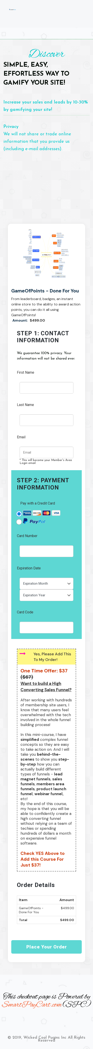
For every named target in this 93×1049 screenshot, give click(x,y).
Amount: (20, 320)
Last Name (25, 405)
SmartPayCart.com (31, 1005)
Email (21, 437)
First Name (25, 372)
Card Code (25, 612)
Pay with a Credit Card (37, 503)
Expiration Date (29, 568)
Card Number (27, 536)
